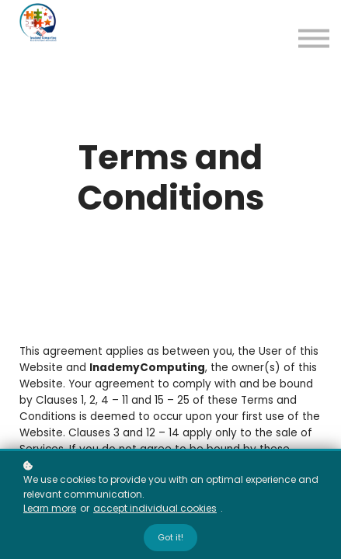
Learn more (49, 508)
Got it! (170, 537)
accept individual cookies (155, 508)
